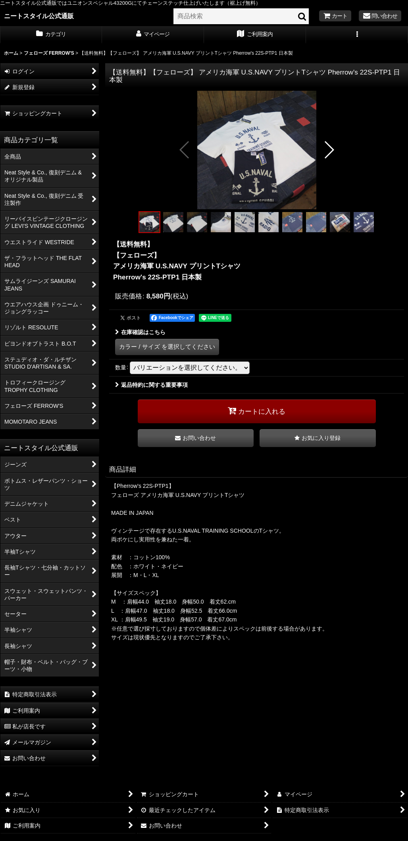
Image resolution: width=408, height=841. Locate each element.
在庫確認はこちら (140, 332)
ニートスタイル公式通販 (39, 15)
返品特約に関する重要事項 (151, 385)
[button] (357, 35)
